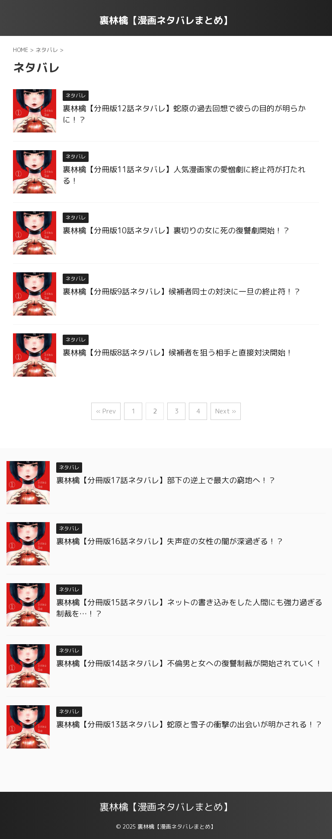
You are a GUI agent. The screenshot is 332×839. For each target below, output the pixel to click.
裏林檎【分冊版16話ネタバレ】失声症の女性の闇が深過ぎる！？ (170, 541)
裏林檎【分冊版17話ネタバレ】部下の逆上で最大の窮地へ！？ (166, 480)
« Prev (106, 411)
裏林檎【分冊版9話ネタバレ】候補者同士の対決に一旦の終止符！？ (182, 291)
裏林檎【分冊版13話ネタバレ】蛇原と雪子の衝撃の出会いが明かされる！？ (189, 724)
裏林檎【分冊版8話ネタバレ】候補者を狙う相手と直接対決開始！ (178, 352)
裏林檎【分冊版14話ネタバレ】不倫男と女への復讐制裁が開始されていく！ (189, 663)
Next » (225, 411)
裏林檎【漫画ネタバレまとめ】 (166, 20)
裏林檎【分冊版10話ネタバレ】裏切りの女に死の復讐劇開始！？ (176, 230)
